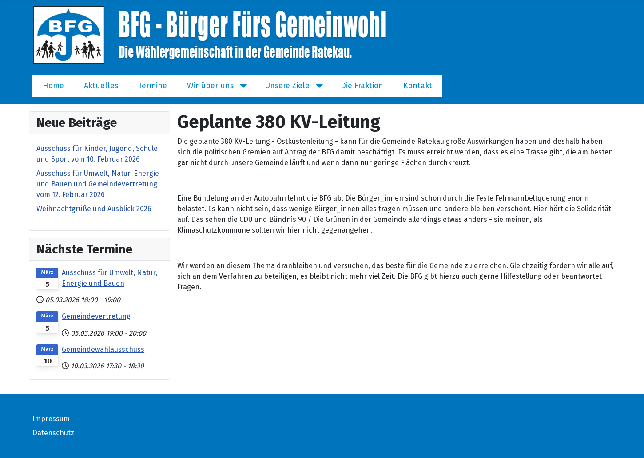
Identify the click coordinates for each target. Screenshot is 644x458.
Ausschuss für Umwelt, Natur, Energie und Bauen (109, 278)
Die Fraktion (362, 86)
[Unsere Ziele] (317, 86)
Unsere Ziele (287, 86)
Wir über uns (210, 86)
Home (53, 86)
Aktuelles (101, 86)
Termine (152, 86)
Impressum (51, 419)
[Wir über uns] (241, 86)
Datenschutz (53, 433)
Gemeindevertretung (96, 316)
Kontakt (417, 86)
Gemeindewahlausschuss (103, 349)
